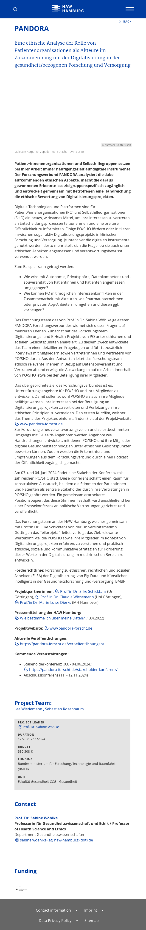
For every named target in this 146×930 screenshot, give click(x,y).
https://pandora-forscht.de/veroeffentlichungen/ (62, 643)
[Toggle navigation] (129, 9)
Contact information (53, 910)
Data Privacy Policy (55, 920)
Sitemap (91, 920)
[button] (16, 9)
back (127, 21)
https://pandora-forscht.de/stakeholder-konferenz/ (73, 669)
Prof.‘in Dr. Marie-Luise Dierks (45, 602)
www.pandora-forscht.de (41, 423)
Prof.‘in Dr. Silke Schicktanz (83, 591)
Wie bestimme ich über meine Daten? (52, 618)
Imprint (90, 910)
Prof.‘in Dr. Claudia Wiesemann (67, 596)
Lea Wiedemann (28, 708)
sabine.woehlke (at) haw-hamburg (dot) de (56, 840)
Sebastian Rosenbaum (64, 708)
